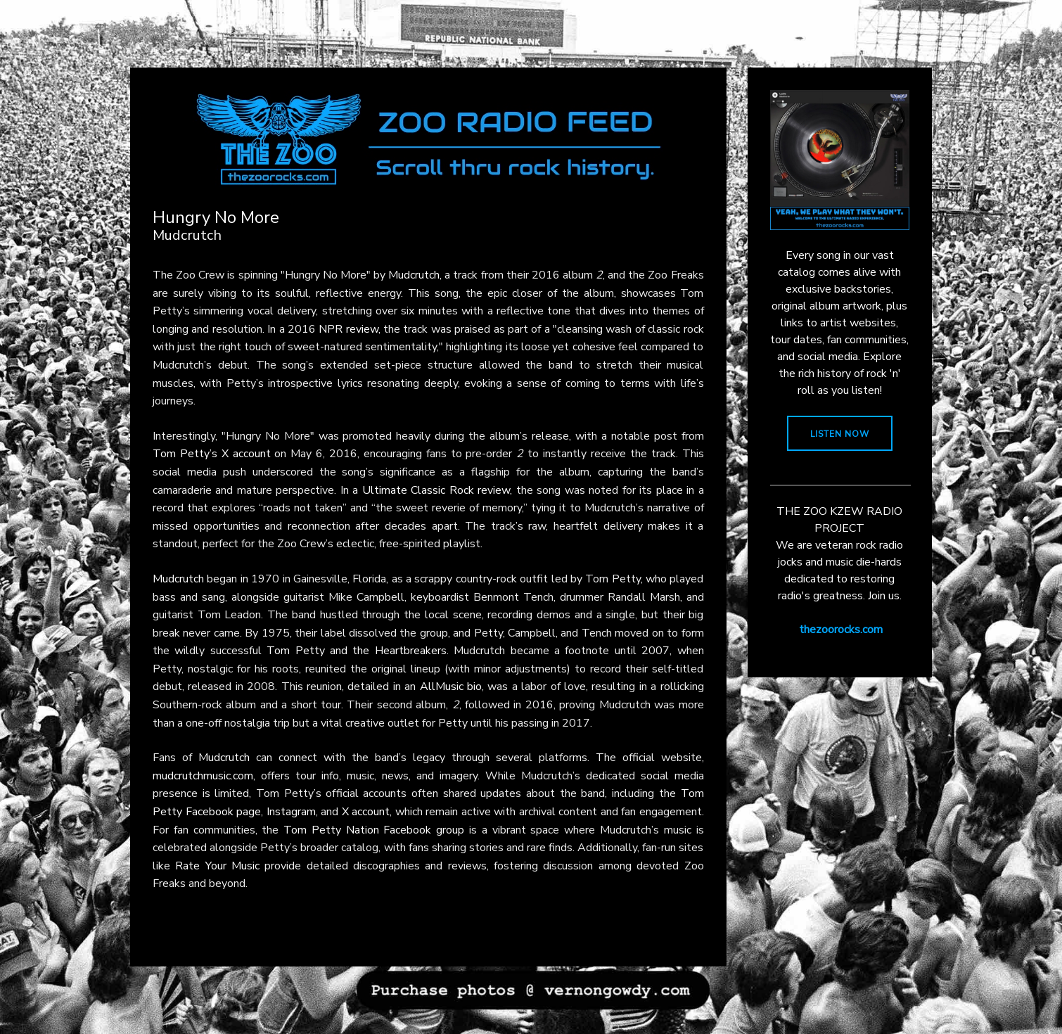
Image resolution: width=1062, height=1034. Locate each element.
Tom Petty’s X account (212, 453)
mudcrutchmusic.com (203, 776)
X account (366, 811)
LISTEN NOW (839, 434)
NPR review (348, 329)
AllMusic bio (451, 686)
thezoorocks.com (841, 629)
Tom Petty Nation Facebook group (373, 830)
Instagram (291, 811)
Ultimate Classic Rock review (436, 490)
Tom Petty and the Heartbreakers (357, 650)
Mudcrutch (414, 275)
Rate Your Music (217, 866)
